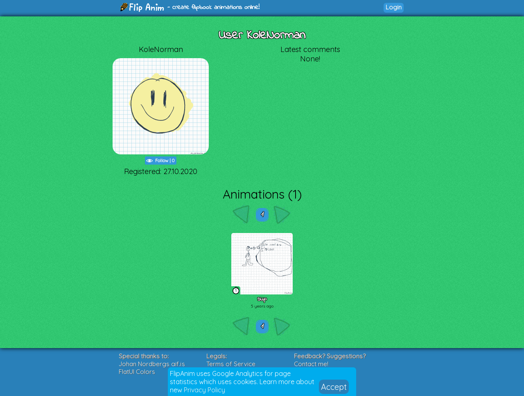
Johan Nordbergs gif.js (152, 364)
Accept (334, 387)
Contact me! (311, 364)
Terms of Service (230, 364)
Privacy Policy (204, 390)
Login (394, 7)
